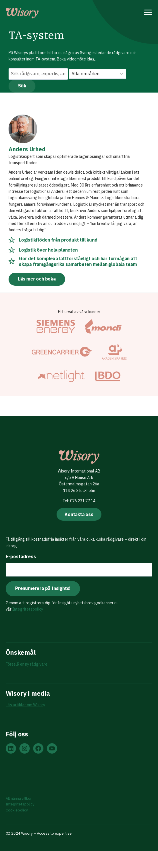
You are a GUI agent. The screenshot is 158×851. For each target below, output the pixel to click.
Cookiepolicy (17, 810)
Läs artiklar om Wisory (25, 704)
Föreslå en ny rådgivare (26, 664)
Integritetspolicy (27, 609)
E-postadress (21, 556)
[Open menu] (148, 13)
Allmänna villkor (19, 798)
